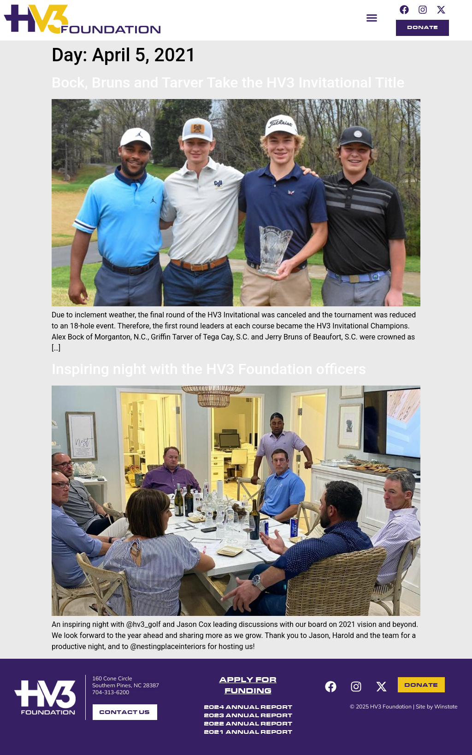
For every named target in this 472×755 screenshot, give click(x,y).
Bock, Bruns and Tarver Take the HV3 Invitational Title (228, 82)
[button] (372, 17)
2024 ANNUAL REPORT (248, 707)
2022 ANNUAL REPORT (248, 724)
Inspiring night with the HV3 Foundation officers (209, 369)
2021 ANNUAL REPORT (248, 732)
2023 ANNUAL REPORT (248, 716)
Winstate (446, 706)
